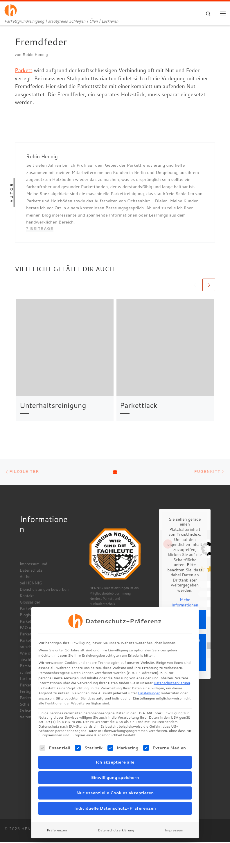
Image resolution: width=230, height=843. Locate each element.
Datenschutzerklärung (172, 672)
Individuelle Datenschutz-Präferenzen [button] (115, 797)
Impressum (174, 819)
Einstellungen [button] (149, 682)
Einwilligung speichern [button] (115, 767)
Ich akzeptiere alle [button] (115, 751)
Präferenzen (57, 819)
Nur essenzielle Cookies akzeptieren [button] (115, 782)
